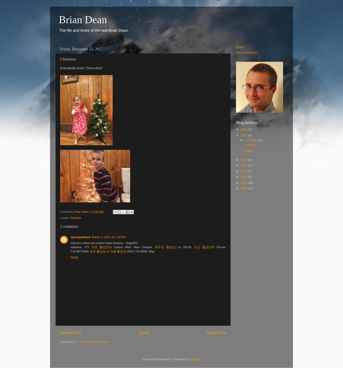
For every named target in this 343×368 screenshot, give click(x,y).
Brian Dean (83, 19)
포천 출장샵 (97, 251)
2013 (244, 165)
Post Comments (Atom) (93, 341)
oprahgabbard (81, 237)
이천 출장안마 (101, 247)
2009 (244, 188)
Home (143, 333)
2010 (244, 182)
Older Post (216, 333)
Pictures (75, 217)
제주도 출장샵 (165, 247)
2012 (244, 171)
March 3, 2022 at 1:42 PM (108, 237)
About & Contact (246, 52)
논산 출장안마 (204, 247)
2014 (244, 159)
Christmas (250, 145)
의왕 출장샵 (118, 251)
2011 (244, 177)
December (251, 140)
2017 (244, 135)
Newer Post (70, 333)
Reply (74, 257)
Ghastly (248, 151)
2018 (244, 129)
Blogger (195, 359)
